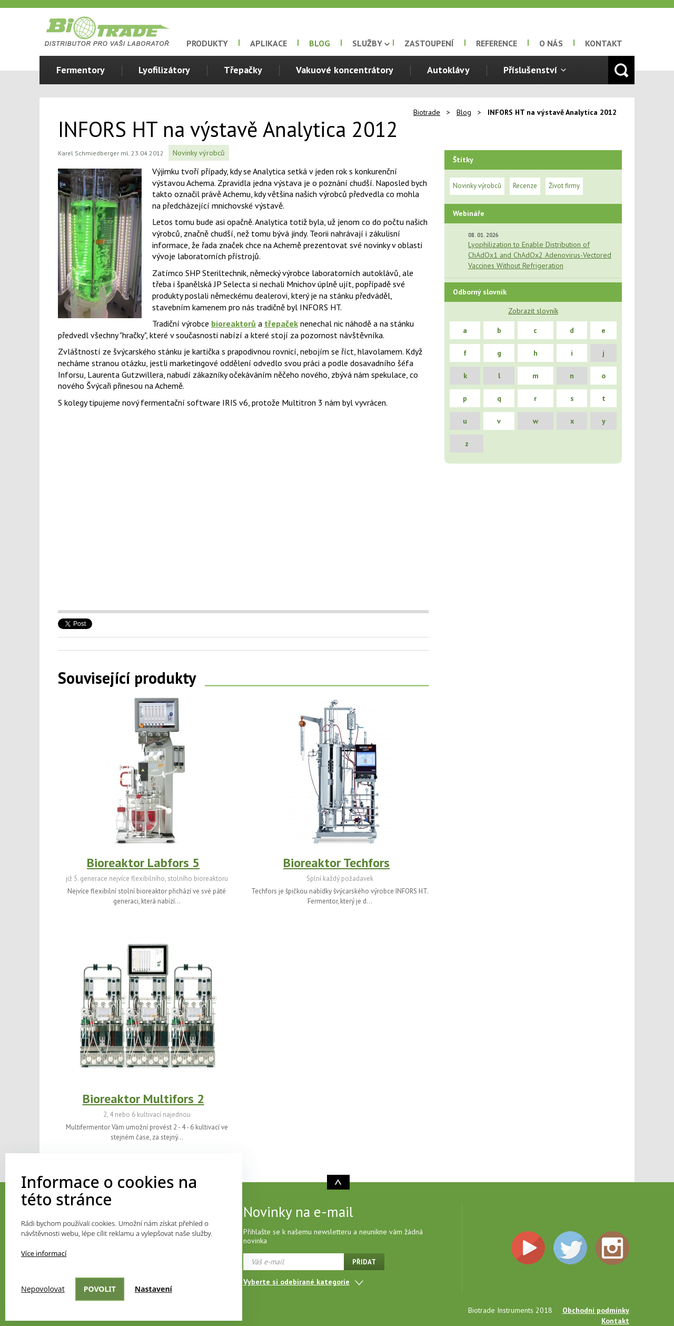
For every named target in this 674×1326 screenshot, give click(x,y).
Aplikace (268, 43)
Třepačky (243, 70)
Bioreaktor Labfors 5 (143, 862)
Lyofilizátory (164, 70)
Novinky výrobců (199, 153)
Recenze (525, 185)
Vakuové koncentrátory (344, 70)
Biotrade (426, 112)
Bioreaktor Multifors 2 (143, 1099)
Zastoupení (429, 43)
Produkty (207, 43)
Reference (496, 43)
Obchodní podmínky (595, 1310)
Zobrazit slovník (533, 311)
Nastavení (153, 1289)
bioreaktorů (233, 323)
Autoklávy (448, 70)
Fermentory (80, 70)
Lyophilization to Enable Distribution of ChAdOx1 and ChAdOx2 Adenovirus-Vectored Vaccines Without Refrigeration (539, 255)
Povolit (100, 1289)
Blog (319, 43)
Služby (367, 43)
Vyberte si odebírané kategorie (296, 1281)
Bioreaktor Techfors (336, 862)
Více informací (43, 1253)
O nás (551, 43)
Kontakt (603, 43)
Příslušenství (530, 70)
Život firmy (564, 185)
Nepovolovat (43, 1289)
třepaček (281, 323)
